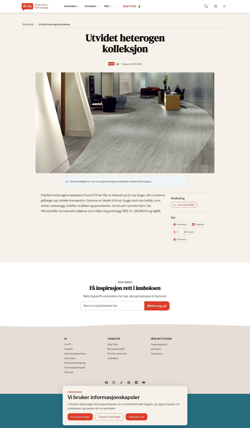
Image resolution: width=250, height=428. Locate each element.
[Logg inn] (215, 6)
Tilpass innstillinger (109, 416)
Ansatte (68, 349)
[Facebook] (106, 383)
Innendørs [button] (70, 6)
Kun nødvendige (80, 416)
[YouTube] (144, 383)
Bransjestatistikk (116, 349)
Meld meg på (156, 306)
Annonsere (70, 358)
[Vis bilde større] (125, 122)
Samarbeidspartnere (75, 353)
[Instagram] (114, 383)
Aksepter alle (136, 416)
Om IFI (67, 344)
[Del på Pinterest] (179, 239)
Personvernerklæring (75, 363)
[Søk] (206, 6)
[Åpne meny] (224, 6)
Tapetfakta (156, 353)
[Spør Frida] (132, 6)
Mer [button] (106, 6)
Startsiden (28, 24)
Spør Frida (112, 344)
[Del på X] (175, 232)
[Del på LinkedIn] (198, 224)
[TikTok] (121, 383)
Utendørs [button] (90, 6)
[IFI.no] (37, 6)
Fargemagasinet (159, 344)
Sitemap (68, 372)
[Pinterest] (129, 383)
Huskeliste (112, 358)
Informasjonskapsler (74, 367)
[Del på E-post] (189, 232)
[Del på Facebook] (179, 224)
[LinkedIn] (136, 383)
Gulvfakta (156, 349)
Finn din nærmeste (117, 353)
